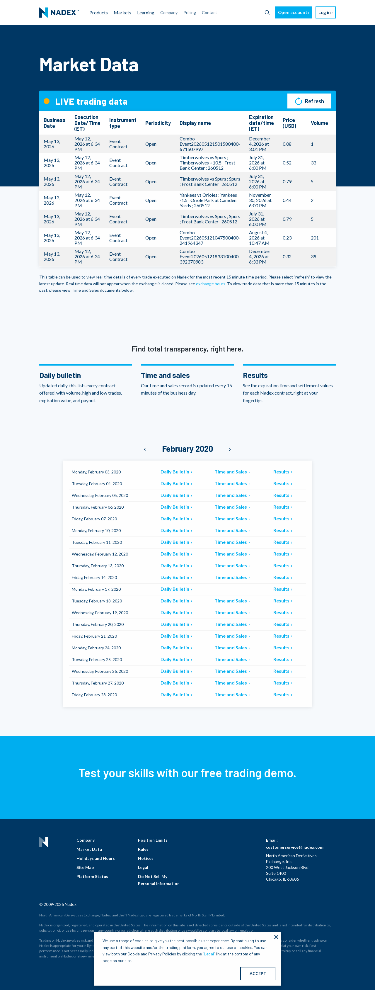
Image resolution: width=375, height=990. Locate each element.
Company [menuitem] (169, 12)
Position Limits (153, 840)
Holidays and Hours (95, 858)
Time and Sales (231, 471)
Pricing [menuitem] (189, 12)
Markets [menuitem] (122, 12)
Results (281, 471)
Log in (324, 12)
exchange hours (210, 283)
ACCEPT (258, 973)
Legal (143, 867)
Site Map (85, 867)
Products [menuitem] (98, 12)
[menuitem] (59, 12)
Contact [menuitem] (209, 12)
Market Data (89, 849)
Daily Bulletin (175, 471)
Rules (143, 849)
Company (85, 840)
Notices (146, 858)
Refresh (309, 101)
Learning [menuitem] (145, 12)
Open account (292, 12)
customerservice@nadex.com (294, 847)
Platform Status (92, 876)
